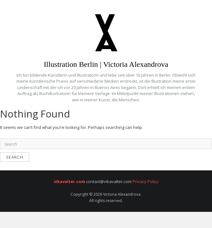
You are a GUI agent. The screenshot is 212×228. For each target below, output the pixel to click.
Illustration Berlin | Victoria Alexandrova (106, 64)
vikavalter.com (69, 181)
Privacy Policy (145, 181)
